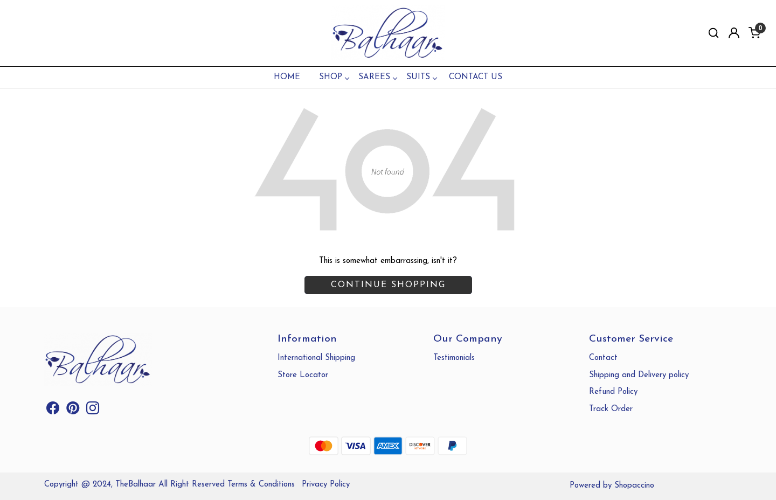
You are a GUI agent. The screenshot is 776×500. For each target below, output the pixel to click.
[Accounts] (734, 33)
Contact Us (475, 77)
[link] (713, 33)
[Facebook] (52, 411)
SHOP (334, 77)
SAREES (377, 77)
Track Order (611, 409)
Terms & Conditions (261, 485)
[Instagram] (92, 411)
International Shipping (316, 358)
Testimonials (454, 358)
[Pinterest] (72, 411)
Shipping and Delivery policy (639, 375)
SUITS (421, 77)
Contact (603, 358)
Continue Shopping (388, 285)
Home (287, 77)
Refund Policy (613, 392)
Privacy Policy (326, 485)
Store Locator (303, 375)
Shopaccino (634, 486)
